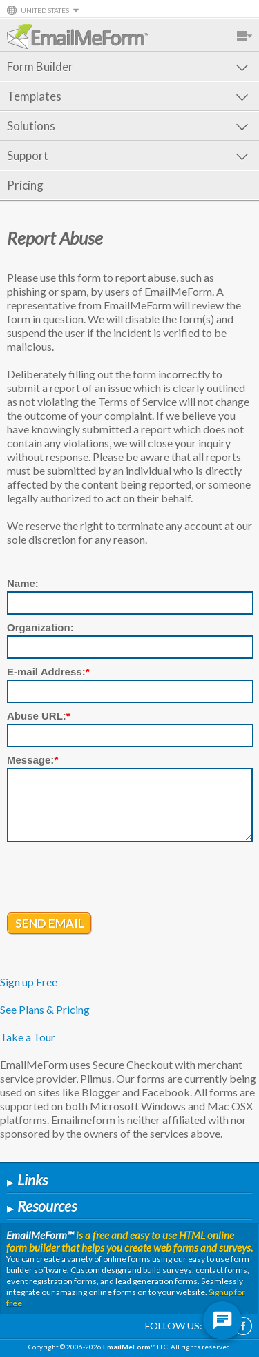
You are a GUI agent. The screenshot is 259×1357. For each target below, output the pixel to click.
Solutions (127, 126)
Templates (127, 96)
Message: (32, 760)
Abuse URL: (38, 716)
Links (27, 1179)
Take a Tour (27, 1036)
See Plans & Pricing (45, 1009)
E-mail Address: (48, 671)
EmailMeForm (77, 36)
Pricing (25, 185)
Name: (23, 583)
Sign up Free (28, 981)
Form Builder (127, 66)
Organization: (40, 627)
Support (127, 155)
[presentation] (112, 879)
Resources (42, 1205)
